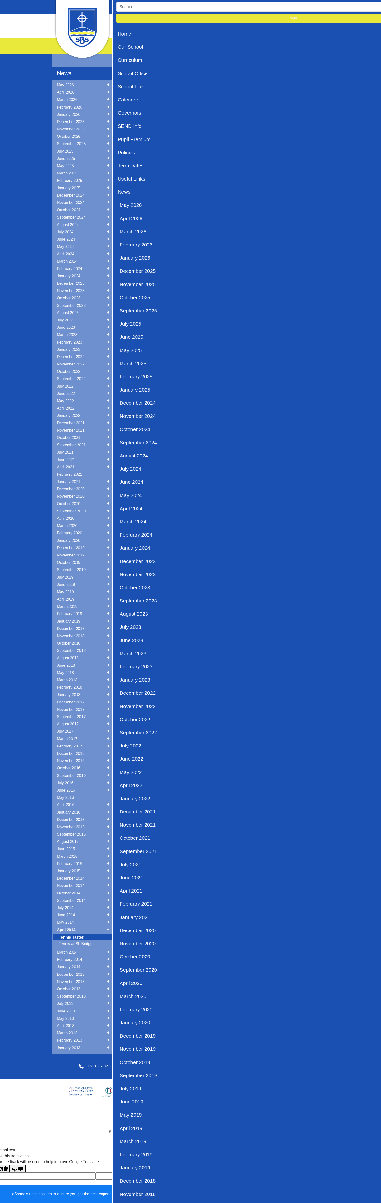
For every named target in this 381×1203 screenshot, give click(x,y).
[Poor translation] (18, 1168)
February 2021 (69, 474)
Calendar (251, 20)
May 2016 (65, 797)
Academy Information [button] (280, 30)
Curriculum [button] (172, 20)
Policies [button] (164, 30)
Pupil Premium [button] (138, 30)
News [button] (237, 30)
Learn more (156, 1194)
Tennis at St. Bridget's (77, 944)
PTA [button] (251, 30)
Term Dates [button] (188, 30)
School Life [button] (227, 20)
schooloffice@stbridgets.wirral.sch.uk (157, 1066)
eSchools (154, 1131)
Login (317, 7)
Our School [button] (146, 20)
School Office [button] (199, 20)
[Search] (267, 6)
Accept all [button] (349, 1194)
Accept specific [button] (311, 1194)
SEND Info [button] (299, 20)
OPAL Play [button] (314, 30)
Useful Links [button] (214, 30)
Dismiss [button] (282, 1194)
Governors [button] (275, 20)
